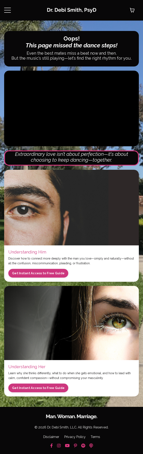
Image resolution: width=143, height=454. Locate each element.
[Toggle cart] (132, 10)
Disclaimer (51, 437)
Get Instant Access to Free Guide (38, 273)
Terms (95, 437)
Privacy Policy (75, 437)
